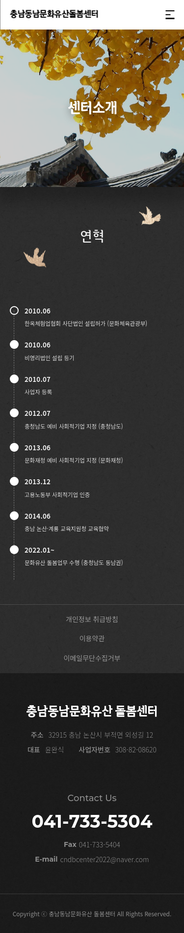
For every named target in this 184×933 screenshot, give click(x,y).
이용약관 (92, 638)
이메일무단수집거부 (92, 658)
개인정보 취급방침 (92, 619)
